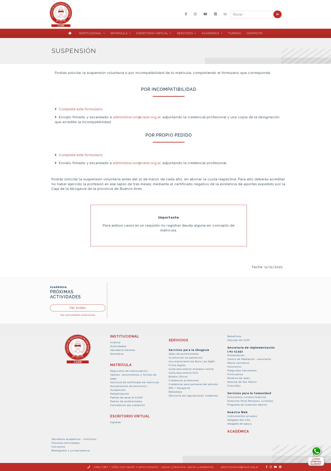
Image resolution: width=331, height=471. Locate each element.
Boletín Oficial (178, 376)
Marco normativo (238, 362)
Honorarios (234, 366)
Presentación (236, 355)
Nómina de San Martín (242, 381)
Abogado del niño (239, 419)
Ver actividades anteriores (77, 315)
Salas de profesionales (184, 353)
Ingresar (115, 422)
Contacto (255, 33)
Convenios (58, 446)
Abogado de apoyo (239, 423)
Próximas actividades (66, 442)
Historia (115, 342)
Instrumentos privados (242, 416)
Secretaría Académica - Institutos (74, 439)
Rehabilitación (119, 393)
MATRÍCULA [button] (120, 33)
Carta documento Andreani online (191, 369)
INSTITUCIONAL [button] (91, 33)
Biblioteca (175, 391)
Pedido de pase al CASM (126, 397)
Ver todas (77, 308)
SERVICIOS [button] (185, 33)
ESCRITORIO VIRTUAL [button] (152, 33)
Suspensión (118, 389)
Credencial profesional (184, 380)
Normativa (117, 353)
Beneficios (234, 336)
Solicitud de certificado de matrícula (134, 382)
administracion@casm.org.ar (137, 117)
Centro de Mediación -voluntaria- (249, 359)
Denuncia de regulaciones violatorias (193, 395)
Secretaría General (122, 350)
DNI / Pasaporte (179, 388)
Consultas (234, 385)
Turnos (234, 33)
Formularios (235, 374)
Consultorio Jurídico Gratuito (246, 397)
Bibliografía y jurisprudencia (71, 450)
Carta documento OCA (183, 372)
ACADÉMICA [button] (211, 33)
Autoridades (118, 346)
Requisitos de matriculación (129, 370)
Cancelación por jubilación (127, 405)
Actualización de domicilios (128, 386)
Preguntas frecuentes (242, 370)
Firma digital (177, 365)
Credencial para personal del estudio (193, 384)
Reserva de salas (238, 378)
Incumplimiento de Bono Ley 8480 (192, 361)
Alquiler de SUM (238, 340)
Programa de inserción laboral (247, 404)
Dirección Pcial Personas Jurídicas (250, 400)
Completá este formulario (81, 109)
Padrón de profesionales (126, 401)
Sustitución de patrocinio (185, 357)
